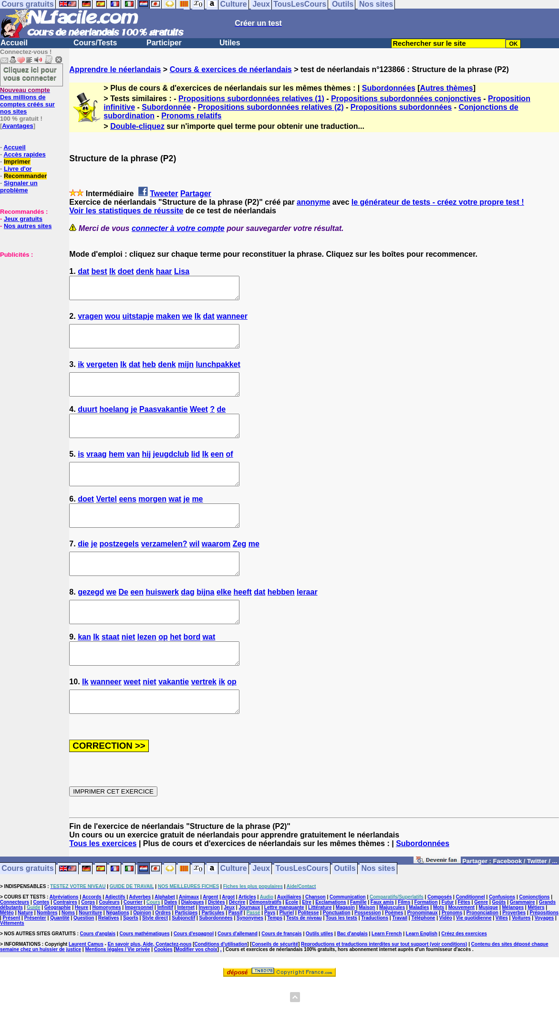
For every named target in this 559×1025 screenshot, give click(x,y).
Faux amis (382, 945)
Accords (91, 939)
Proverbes (514, 955)
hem (116, 471)
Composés (439, 939)
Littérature (319, 950)
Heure (81, 950)
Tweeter (164, 193)
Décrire (237, 945)
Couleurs (109, 945)
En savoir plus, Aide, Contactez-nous (150, 987)
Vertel (106, 520)
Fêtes (464, 945)
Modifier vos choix (196, 992)
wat (174, 520)
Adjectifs (115, 939)
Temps (274, 960)
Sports (130, 960)
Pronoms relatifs (191, 116)
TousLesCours (302, 912)
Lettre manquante (284, 950)
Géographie (57, 950)
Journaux (249, 950)
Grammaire (522, 945)
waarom (216, 569)
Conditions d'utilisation (221, 987)
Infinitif (165, 950)
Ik (112, 271)
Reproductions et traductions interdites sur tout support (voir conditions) (384, 987)
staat (110, 671)
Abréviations (64, 939)
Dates (170, 945)
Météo (7, 955)
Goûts (499, 945)
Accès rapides (24, 154)
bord (192, 671)
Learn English (421, 976)
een (217, 471)
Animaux (189, 939)
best (99, 271)
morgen (152, 520)
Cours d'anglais (98, 976)
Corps (88, 945)
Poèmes (394, 955)
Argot (228, 939)
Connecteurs (14, 945)
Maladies (419, 950)
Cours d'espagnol (194, 976)
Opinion (142, 955)
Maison (367, 950)
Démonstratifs (265, 945)
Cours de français (281, 976)
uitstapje (138, 320)
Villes (502, 960)
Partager (195, 193)
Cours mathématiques (145, 976)
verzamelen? (164, 569)
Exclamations (330, 945)
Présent (12, 960)
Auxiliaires (289, 939)
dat (83, 271)
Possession (367, 955)
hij (146, 471)
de (221, 422)
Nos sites (378, 912)
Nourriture (90, 955)
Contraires (65, 945)
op (163, 671)
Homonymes (107, 950)
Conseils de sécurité (275, 987)
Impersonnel (139, 950)
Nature (25, 955)
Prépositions (544, 955)
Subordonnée (166, 107)
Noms (68, 955)
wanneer (232, 320)
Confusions (502, 939)
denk (145, 271)
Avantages (17, 125)
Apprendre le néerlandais (115, 69)
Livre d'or (18, 168)
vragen (90, 320)
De (123, 622)
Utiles (229, 43)
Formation (426, 945)
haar (164, 271)
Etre (306, 945)
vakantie (173, 720)
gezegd (91, 622)
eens (127, 520)
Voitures (521, 960)
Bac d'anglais (352, 976)
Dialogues (192, 945)
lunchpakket (218, 373)
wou (112, 320)
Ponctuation (337, 955)
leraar (307, 622)
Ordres (163, 955)
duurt (87, 422)
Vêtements (12, 966)
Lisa (181, 271)
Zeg (239, 569)
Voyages (544, 960)
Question (83, 960)
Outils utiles (319, 976)
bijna (205, 622)
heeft (243, 622)
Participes (186, 955)
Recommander (25, 175)
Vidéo (445, 960)
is (81, 471)
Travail (399, 960)
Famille (358, 945)
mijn (186, 373)
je (134, 422)
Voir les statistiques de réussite (126, 211)
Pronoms (452, 955)
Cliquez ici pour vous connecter (30, 73)
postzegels (119, 569)
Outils (344, 912)
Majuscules (392, 950)
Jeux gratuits (23, 218)
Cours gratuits (27, 912)
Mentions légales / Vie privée (117, 992)
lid (195, 471)
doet (126, 271)
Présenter (35, 960)
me (197, 520)
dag (187, 622)
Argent (210, 939)
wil (194, 569)
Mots (438, 950)
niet (128, 671)
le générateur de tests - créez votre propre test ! (438, 202)
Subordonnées (388, 88)
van (133, 471)
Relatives (108, 960)
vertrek (204, 720)
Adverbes (140, 939)
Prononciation (482, 955)
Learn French (387, 976)
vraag (96, 471)
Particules (213, 955)
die (83, 569)
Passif (235, 955)
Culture (233, 912)
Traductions (374, 960)
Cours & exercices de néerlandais (231, 69)
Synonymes (250, 960)
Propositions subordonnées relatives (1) (251, 98)
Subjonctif (183, 960)
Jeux (260, 912)
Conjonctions (534, 939)
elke (224, 622)
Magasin (345, 950)
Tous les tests (341, 960)
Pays (269, 955)
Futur (448, 945)
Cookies (163, 992)
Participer (164, 43)
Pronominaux (422, 955)
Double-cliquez (137, 126)
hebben (281, 622)
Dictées (216, 945)
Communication (348, 939)
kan (84, 671)
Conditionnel (470, 939)
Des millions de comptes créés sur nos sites (27, 100)
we (187, 320)
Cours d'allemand (237, 976)
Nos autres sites (28, 226)
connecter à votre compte (178, 228)
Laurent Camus (86, 987)
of (229, 471)
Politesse (308, 955)
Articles (247, 939)
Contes (41, 945)
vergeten (102, 373)
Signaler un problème (19, 186)
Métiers (536, 950)
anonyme (313, 202)
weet (132, 720)
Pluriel (287, 955)
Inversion (208, 950)
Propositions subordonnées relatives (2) (271, 107)
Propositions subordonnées (401, 107)
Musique (488, 950)
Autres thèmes (446, 88)
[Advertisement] (28, 306)
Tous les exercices (102, 886)
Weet (199, 422)
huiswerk (161, 622)
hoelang (113, 422)
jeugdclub (171, 471)
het (175, 671)
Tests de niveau (303, 960)
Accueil (14, 43)
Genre (481, 945)
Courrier (133, 945)
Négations (117, 955)
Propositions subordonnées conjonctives (406, 98)
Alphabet (165, 939)
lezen (146, 671)
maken (168, 320)
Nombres (47, 955)
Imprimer (17, 161)
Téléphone (423, 960)
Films (404, 945)
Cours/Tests (95, 43)
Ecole (291, 945)
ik (81, 373)
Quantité (60, 960)
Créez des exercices (464, 976)
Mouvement (461, 950)
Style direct (155, 960)
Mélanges (513, 950)
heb (148, 373)
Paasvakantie (163, 422)
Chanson (315, 939)
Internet (186, 950)
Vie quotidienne (473, 960)
